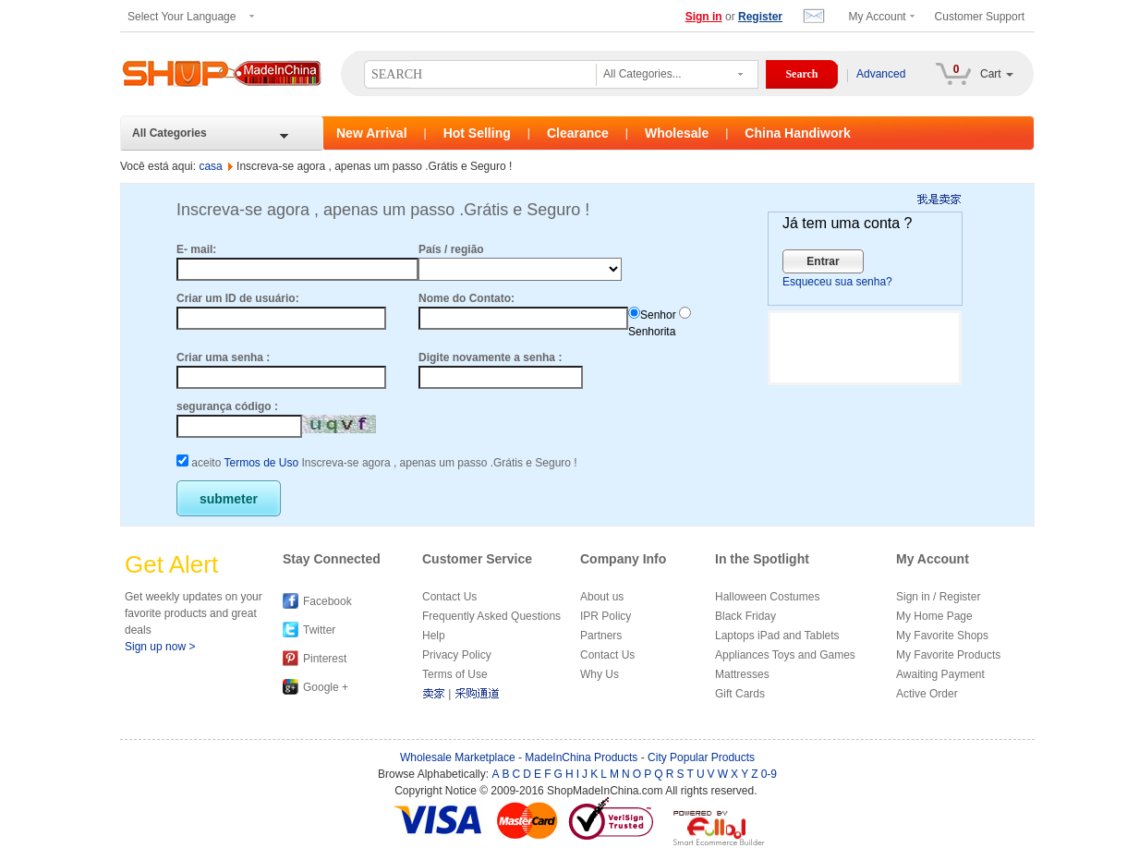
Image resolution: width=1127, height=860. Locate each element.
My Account (877, 16)
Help (433, 635)
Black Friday (745, 616)
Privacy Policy (456, 654)
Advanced (880, 73)
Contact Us (449, 596)
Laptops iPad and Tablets (777, 635)
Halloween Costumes (767, 596)
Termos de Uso (261, 462)
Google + (325, 687)
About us (602, 596)
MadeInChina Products (581, 757)
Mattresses (742, 674)
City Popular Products (701, 757)
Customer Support (979, 16)
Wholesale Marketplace (457, 757)
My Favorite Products (948, 654)
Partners (601, 635)
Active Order (927, 693)
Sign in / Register (938, 596)
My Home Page (934, 616)
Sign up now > (160, 646)
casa (210, 166)
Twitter (319, 630)
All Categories (169, 133)
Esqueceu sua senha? (837, 281)
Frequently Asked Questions (491, 616)
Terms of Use (455, 674)
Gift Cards (740, 693)
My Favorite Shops (942, 635)
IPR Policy (605, 616)
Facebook (327, 601)
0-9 (769, 774)
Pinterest (324, 658)
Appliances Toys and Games (785, 654)
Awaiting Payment (940, 674)
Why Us (599, 674)
